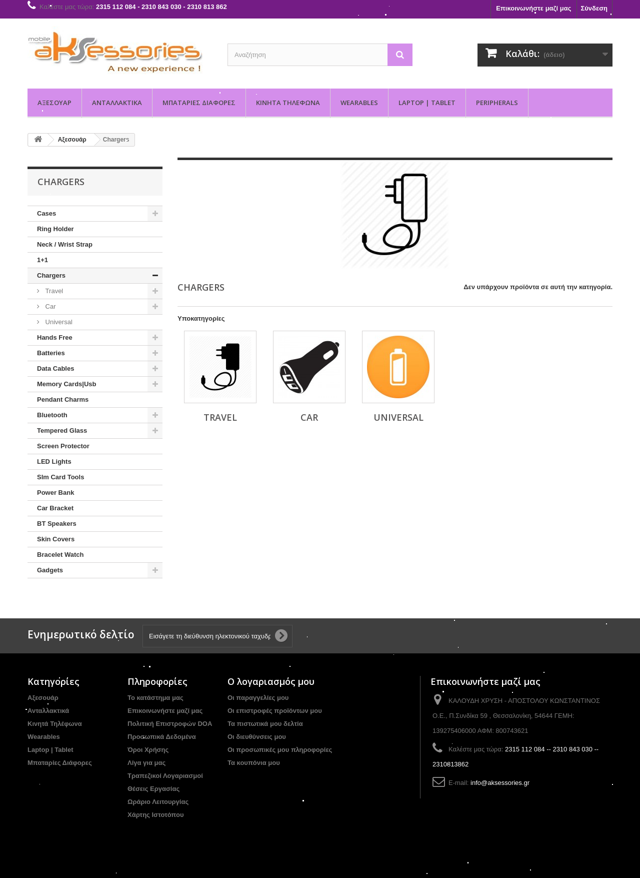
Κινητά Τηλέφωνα (288, 102)
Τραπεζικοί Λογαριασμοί (165, 775)
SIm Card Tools (60, 477)
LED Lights (54, 461)
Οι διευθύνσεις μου (257, 736)
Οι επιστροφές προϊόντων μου (275, 710)
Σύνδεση (594, 8)
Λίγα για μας (147, 762)
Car (50, 306)
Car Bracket (55, 508)
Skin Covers (55, 539)
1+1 (42, 260)
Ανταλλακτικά (117, 102)
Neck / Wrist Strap (64, 244)
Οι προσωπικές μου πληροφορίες (280, 749)
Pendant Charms (62, 399)
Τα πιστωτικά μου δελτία (265, 723)
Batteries (51, 353)
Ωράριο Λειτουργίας (158, 801)
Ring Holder (55, 229)
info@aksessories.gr (500, 782)
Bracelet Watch (60, 554)
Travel (53, 291)
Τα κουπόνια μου (254, 762)
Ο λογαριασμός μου (271, 681)
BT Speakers (56, 523)
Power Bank (55, 492)
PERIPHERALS (497, 102)
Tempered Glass (62, 430)
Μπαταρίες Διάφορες (199, 102)
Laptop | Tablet (427, 102)
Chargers (51, 275)
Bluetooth (52, 415)
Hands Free (54, 337)
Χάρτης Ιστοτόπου (156, 814)
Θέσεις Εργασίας (154, 788)
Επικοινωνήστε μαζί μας (533, 8)
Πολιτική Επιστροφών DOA (170, 723)
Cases (46, 213)
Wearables (359, 102)
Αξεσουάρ (55, 102)
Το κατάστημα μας (156, 697)
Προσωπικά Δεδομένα (162, 736)
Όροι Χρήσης (148, 749)
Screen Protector (63, 446)
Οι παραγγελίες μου (258, 697)
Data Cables (55, 368)
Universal (58, 322)
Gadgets (50, 570)
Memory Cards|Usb (66, 384)
